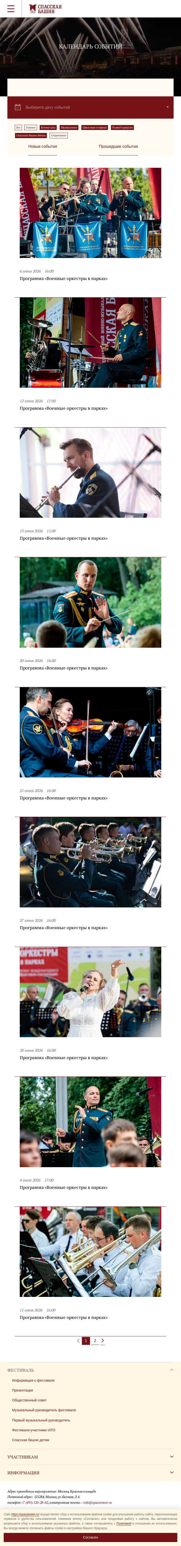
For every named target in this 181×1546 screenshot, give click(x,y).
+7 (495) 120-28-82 (34, 1502)
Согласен (90, 1537)
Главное (31, 127)
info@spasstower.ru (97, 1502)
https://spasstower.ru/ (25, 1514)
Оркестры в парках (95, 127)
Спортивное (58, 135)
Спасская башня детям (31, 135)
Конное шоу (48, 127)
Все (18, 127)
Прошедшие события (118, 146)
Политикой (124, 1523)
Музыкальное (69, 127)
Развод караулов (122, 127)
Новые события (42, 146)
